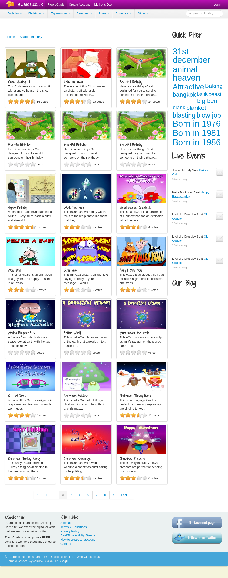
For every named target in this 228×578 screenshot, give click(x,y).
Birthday (15, 13)
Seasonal (84, 13)
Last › (125, 495)
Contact (65, 543)
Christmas (36, 13)
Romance (123, 13)
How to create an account (77, 539)
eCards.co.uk (30, 4)
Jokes (104, 13)
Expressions (60, 13)
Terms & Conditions (73, 527)
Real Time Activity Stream (77, 535)
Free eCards (55, 4)
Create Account (79, 4)
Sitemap (66, 523)
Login (217, 4)
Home (11, 37)
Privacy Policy (69, 531)
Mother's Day (103, 4)
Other (143, 13)
